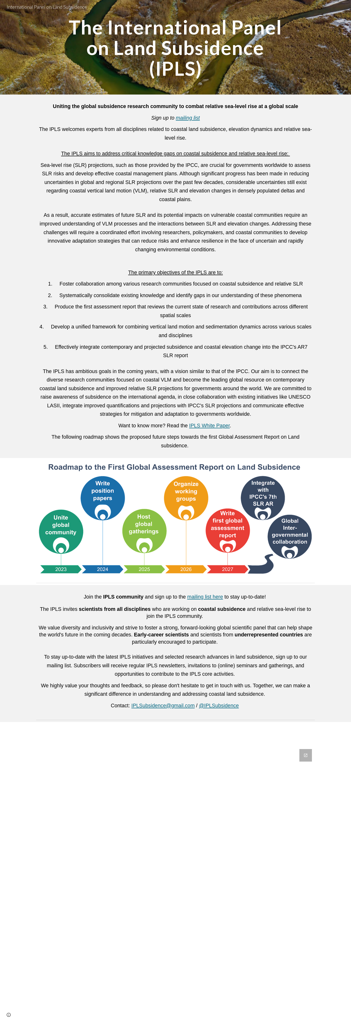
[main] (175, 47)
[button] (8, 1014)
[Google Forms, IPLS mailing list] (175, 883)
